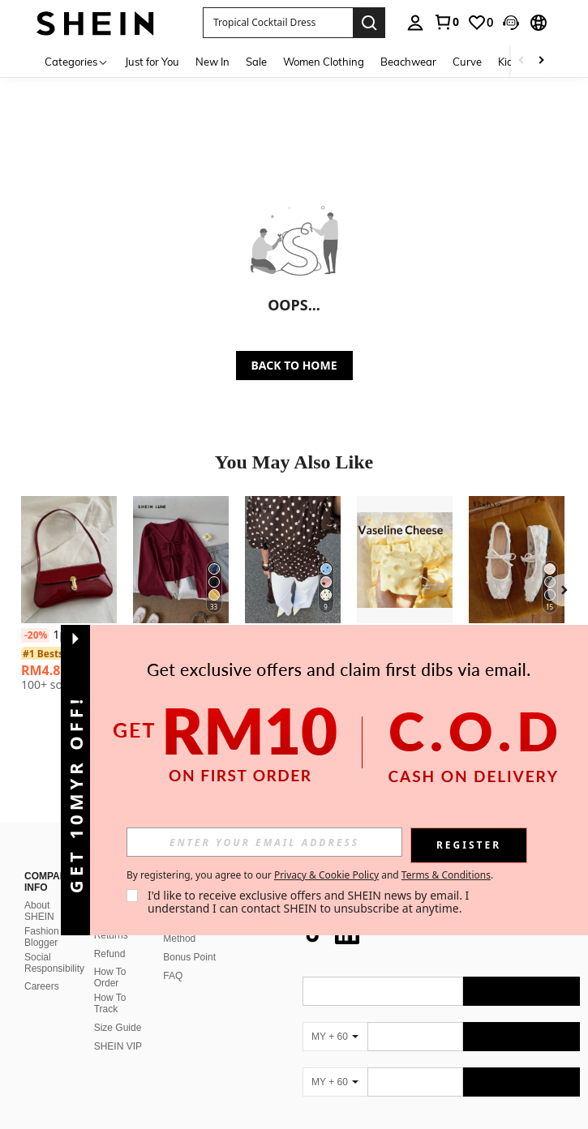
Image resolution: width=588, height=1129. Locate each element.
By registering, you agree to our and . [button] (310, 875)
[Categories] (76, 61)
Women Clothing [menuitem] (323, 61)
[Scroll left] (521, 61)
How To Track (110, 964)
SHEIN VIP (118, 1007)
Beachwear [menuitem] (408, 61)
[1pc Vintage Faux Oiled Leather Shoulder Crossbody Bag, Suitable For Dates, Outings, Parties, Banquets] (69, 559)
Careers (41, 947)
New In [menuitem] (212, 61)
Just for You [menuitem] (152, 61)
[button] (511, 22)
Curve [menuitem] (467, 61)
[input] (264, 842)
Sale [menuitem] (256, 61)
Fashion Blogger (41, 898)
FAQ (172, 937)
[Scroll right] (541, 61)
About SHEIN (39, 872)
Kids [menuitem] (508, 61)
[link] (446, 22)
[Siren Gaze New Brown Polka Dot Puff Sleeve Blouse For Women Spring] (293, 559)
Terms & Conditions (446, 875)
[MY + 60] (335, 997)
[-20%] (35, 635)
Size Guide (118, 988)
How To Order (110, 938)
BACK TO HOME (294, 365)
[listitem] (69, 599)
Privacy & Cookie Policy (326, 875)
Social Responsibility (54, 924)
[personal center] (415, 22)
